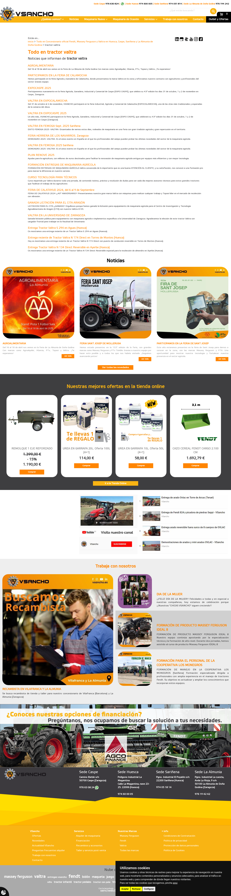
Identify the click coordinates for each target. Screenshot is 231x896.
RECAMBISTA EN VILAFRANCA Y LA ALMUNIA (31, 689)
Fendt (123, 841)
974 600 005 (145, 4)
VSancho (35, 831)
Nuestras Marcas (127, 831)
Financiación (83, 841)
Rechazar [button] (136, 889)
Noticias (74, 19)
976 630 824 (112, 4)
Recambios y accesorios (89, 846)
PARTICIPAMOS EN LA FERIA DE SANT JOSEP (183, 343)
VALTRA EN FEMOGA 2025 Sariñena (50, 145)
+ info (165, 831)
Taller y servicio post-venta (91, 850)
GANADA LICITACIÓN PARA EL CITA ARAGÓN (56, 203)
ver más (68, 356)
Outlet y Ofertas (218, 19)
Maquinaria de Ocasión (126, 19)
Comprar (32, 472)
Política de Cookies (174, 850)
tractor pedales (82, 882)
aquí (175, 883)
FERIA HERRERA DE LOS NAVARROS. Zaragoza (58, 136)
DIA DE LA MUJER (169, 594)
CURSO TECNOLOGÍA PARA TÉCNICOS (52, 177)
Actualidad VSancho (43, 846)
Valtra (123, 846)
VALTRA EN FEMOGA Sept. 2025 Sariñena (54, 126)
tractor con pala (101, 882)
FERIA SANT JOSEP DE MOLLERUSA (100, 343)
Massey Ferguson (129, 836)
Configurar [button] (149, 889)
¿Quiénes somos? (52, 19)
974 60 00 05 (125, 794)
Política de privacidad (175, 841)
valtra (40, 877)
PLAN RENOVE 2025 (41, 155)
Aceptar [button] (125, 889)
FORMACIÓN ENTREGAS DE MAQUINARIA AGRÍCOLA (62, 165)
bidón (86, 877)
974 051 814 (175, 4)
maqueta (98, 877)
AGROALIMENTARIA (41, 66)
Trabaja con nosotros (175, 19)
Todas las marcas (129, 850)
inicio (31, 42)
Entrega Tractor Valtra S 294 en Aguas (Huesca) (57, 228)
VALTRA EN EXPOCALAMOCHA (47, 101)
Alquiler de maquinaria (88, 836)
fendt (74, 877)
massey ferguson (18, 877)
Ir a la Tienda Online (115, 483)
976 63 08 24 (86, 787)
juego (110, 877)
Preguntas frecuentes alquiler (48, 850)
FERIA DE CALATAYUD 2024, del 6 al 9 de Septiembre (61, 190)
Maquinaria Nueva (96, 19)
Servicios (150, 19)
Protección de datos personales (181, 846)
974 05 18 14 (163, 787)
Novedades (38, 841)
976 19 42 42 (202, 794)
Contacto (198, 19)
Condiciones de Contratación (179, 836)
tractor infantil (63, 882)
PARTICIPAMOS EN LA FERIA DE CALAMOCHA (57, 75)
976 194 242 (222, 4)
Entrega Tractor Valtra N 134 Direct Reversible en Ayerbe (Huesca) (69, 247)
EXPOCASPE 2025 (39, 88)
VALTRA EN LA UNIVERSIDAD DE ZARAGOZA (56, 215)
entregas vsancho (57, 877)
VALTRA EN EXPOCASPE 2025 (47, 113)
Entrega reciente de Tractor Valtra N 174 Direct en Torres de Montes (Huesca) (76, 238)
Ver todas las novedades (115, 367)
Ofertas (36, 836)
